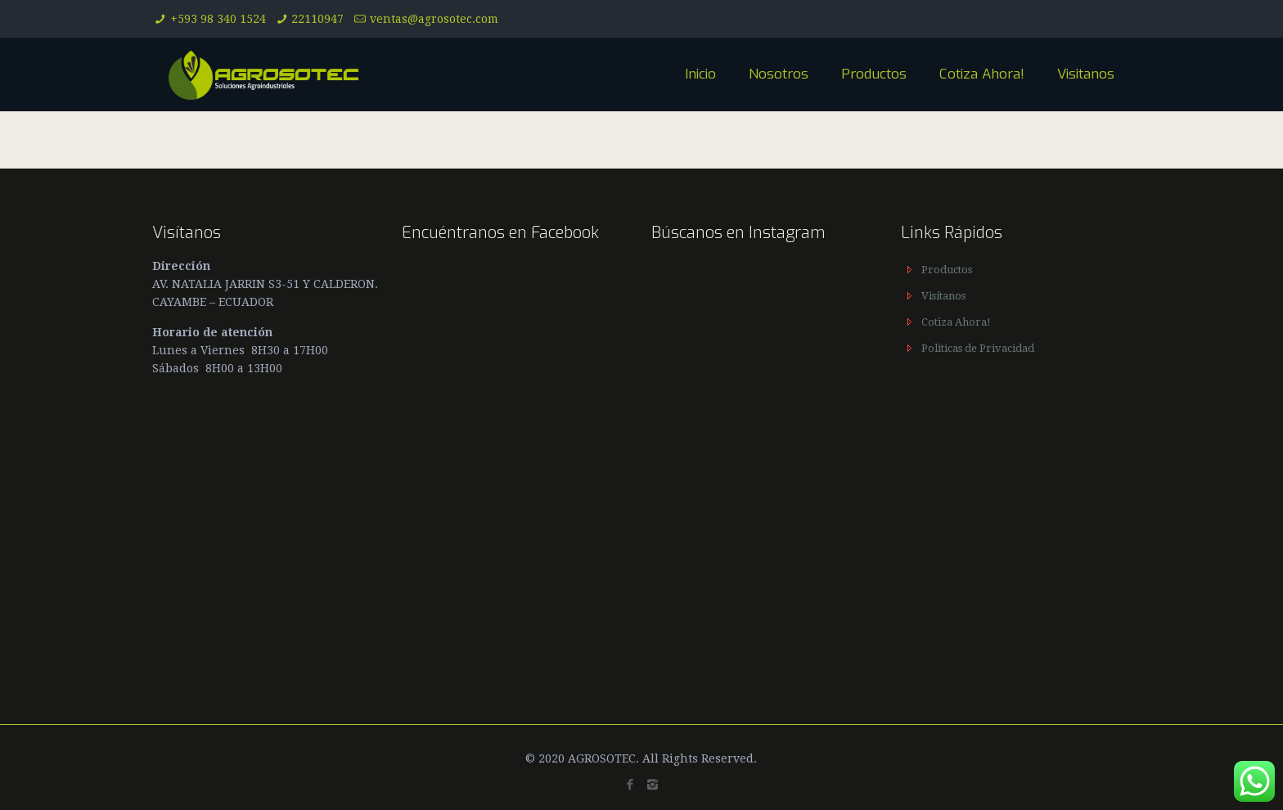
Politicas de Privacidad (977, 348)
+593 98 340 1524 (218, 18)
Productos (946, 269)
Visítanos (943, 296)
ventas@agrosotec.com (434, 18)
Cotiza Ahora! (956, 322)
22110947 (317, 18)
